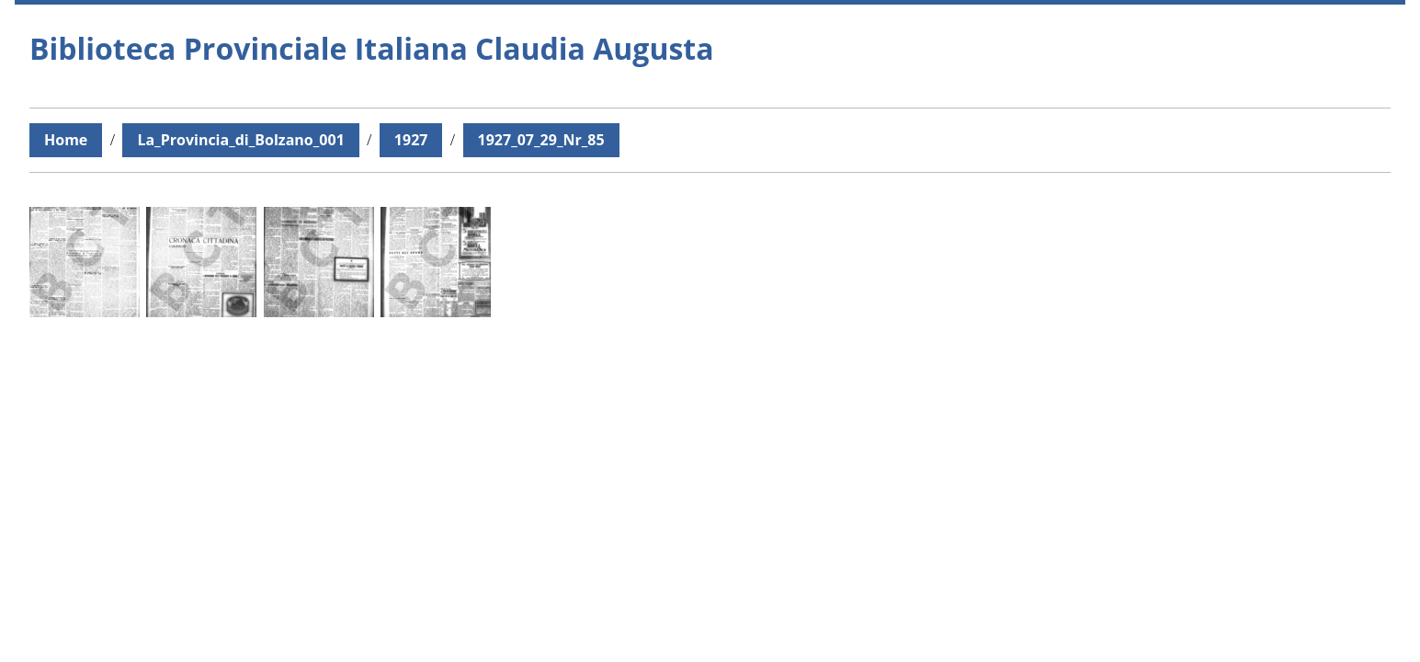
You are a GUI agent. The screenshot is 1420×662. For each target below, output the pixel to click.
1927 (411, 140)
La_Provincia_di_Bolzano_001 (240, 140)
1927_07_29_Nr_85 (541, 140)
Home (65, 140)
